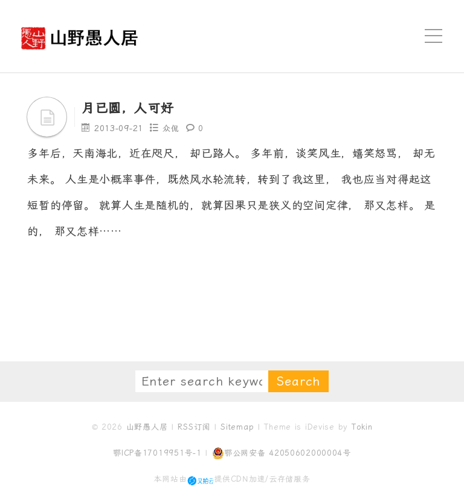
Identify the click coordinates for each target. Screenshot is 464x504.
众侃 (171, 128)
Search (298, 381)
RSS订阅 (194, 426)
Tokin (362, 426)
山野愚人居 (147, 426)
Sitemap (237, 426)
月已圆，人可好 (134, 107)
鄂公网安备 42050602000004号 (281, 453)
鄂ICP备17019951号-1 (157, 452)
